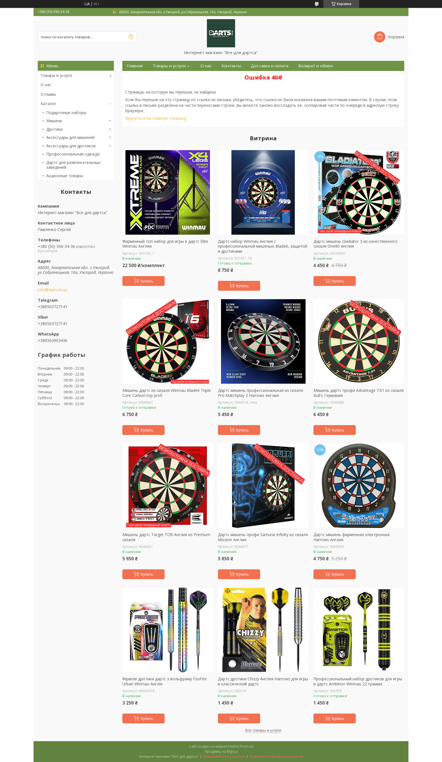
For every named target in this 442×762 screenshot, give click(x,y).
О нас (46, 84)
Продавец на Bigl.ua (221, 751)
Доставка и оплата (269, 66)
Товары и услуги (56, 75)
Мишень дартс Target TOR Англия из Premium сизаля (166, 537)
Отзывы (48, 94)
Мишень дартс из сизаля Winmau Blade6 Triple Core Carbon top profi (166, 393)
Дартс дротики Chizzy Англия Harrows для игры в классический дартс (263, 681)
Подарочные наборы (66, 112)
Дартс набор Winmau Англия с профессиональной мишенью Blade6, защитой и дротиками (262, 246)
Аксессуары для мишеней (70, 137)
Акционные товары (64, 175)
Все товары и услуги (263, 730)
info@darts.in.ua (52, 289)
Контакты (231, 66)
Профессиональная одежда (73, 154)
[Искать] (130, 37)
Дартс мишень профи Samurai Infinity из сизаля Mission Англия (263, 537)
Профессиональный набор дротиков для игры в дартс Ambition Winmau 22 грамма (357, 681)
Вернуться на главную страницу (156, 118)
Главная (135, 66)
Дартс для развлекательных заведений (73, 165)
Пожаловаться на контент (224, 756)
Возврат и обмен (315, 66)
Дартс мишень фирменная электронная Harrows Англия (351, 537)
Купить (147, 281)
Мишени (54, 120)
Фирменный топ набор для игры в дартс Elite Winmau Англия (165, 244)
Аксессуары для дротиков (71, 145)
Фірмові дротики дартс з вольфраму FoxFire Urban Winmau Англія (164, 681)
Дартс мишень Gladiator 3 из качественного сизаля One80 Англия (355, 244)
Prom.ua (246, 746)
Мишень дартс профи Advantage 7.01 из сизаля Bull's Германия (358, 393)
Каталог (48, 103)
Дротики (54, 129)
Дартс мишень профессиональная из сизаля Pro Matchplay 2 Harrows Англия (260, 393)
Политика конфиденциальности (276, 756)
